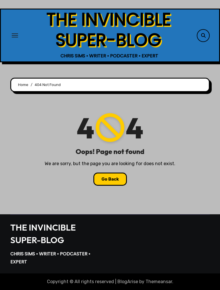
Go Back (110, 179)
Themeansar (159, 281)
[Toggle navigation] (14, 35)
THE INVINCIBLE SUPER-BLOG (108, 30)
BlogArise (127, 281)
